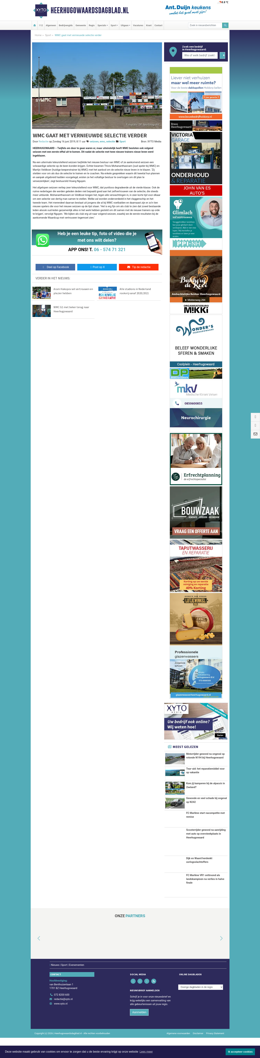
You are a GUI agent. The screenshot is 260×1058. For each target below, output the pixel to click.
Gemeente (81, 25)
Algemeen (51, 25)
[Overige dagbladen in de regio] (200, 1007)
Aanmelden (139, 1032)
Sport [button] (113, 25)
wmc (102, 141)
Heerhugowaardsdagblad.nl (90, 10)
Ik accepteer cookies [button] (240, 1051)
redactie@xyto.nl (63, 1019)
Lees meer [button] (146, 1051)
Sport (48, 35)
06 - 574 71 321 (110, 249)
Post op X (97, 267)
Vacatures (138, 25)
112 (41, 25)
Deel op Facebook (55, 267)
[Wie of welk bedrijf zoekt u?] (200, 55)
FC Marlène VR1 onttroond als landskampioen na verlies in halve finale (205, 899)
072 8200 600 (61, 1014)
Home (38, 35)
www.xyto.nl (60, 1023)
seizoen (94, 141)
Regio (92, 25)
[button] (35, 958)
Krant (149, 25)
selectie (110, 141)
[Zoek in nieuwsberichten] (205, 25)
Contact (158, 25)
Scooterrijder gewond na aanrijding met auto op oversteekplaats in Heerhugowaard (206, 854)
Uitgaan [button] (124, 25)
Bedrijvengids (66, 25)
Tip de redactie (138, 267)
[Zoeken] (225, 25)
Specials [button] (101, 25)
